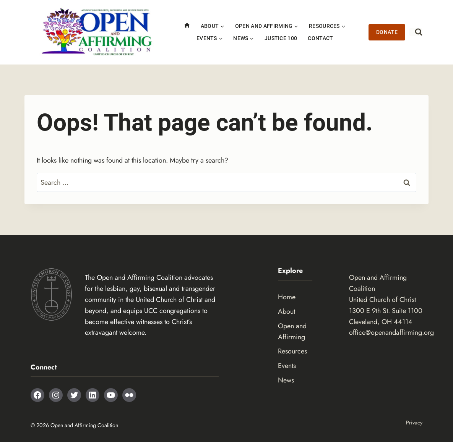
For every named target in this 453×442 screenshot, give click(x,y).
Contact (320, 38)
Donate (387, 32)
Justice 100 (281, 38)
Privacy (414, 422)
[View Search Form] (415, 32)
